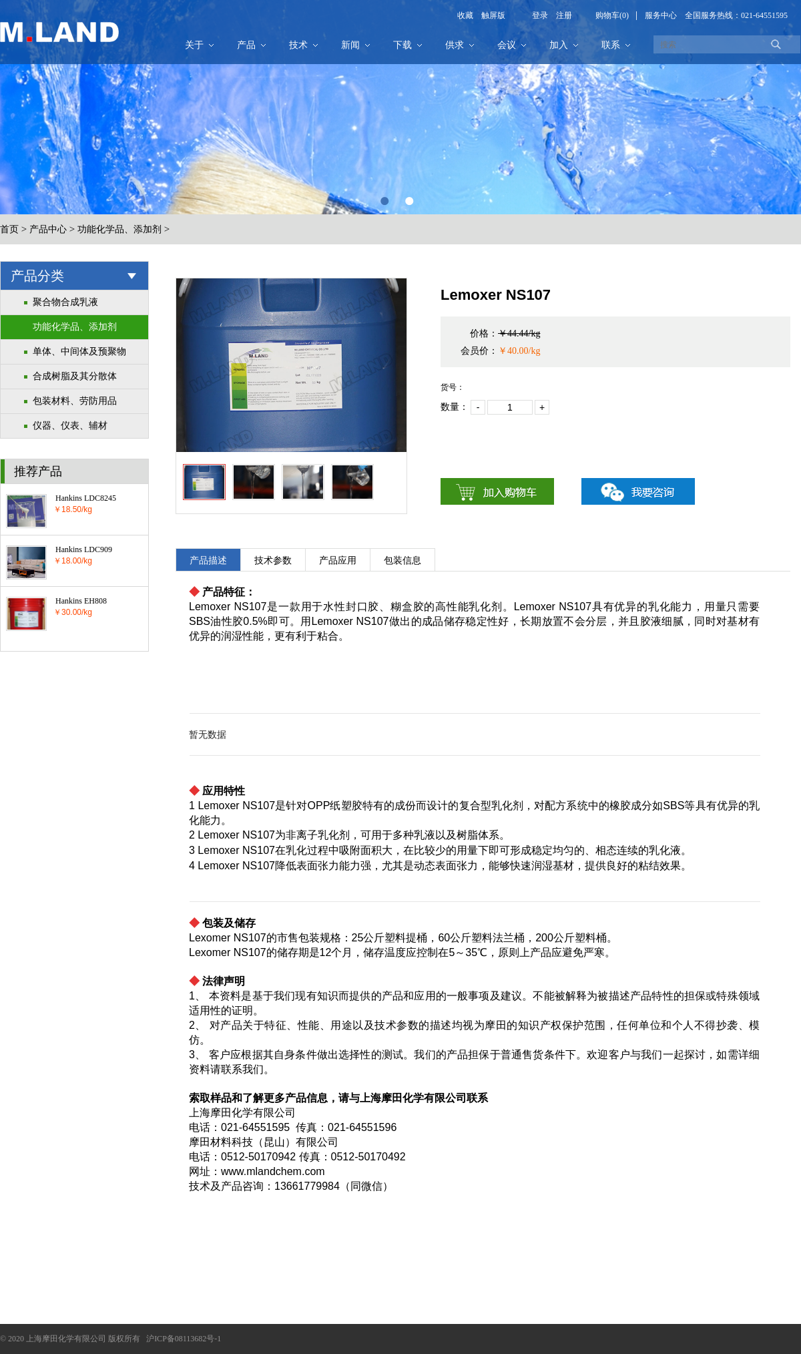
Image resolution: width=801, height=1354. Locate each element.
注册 (560, 15)
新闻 (350, 45)
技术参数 (273, 560)
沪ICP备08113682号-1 (183, 1338)
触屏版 (489, 15)
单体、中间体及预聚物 (79, 352)
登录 (540, 15)
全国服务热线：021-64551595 (736, 15)
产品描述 (208, 560)
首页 (9, 229)
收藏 (465, 15)
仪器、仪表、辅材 (70, 426)
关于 (194, 45)
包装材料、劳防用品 (75, 401)
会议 (506, 45)
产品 (246, 45)
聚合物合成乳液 (65, 302)
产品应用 (337, 560)
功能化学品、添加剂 (119, 229)
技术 (298, 45)
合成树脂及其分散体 (75, 376)
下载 (402, 45)
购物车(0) (612, 15)
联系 (610, 45)
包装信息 (402, 560)
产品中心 (48, 229)
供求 (454, 45)
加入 (558, 45)
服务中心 (661, 15)
